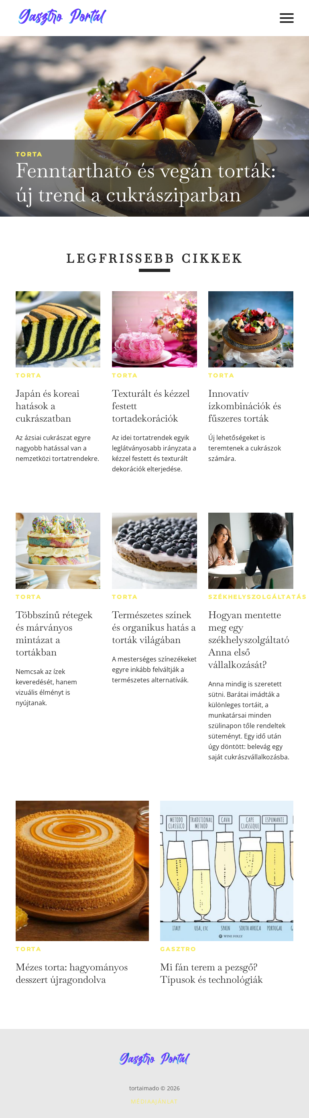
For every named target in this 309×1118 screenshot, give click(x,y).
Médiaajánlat (154, 1101)
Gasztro (178, 949)
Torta (29, 154)
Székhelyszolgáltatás (257, 597)
